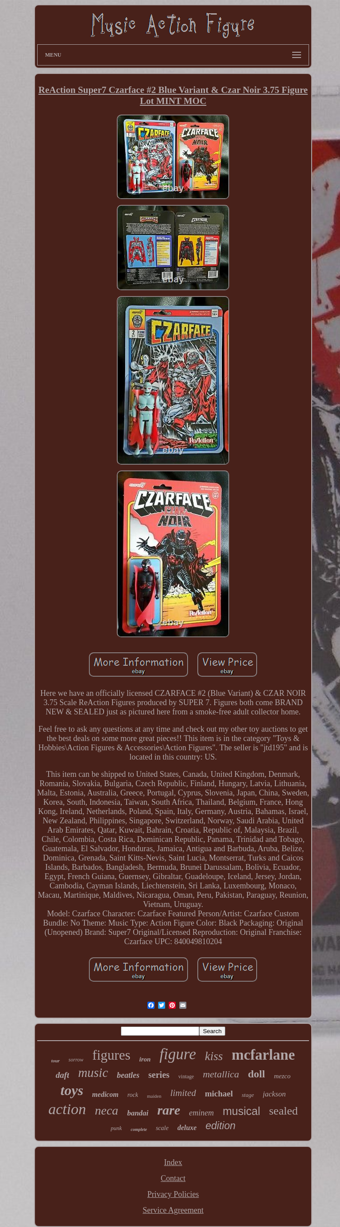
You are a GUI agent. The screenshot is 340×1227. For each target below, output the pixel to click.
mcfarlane (263, 1055)
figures (111, 1055)
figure (177, 1054)
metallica (221, 1074)
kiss (214, 1056)
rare (168, 1110)
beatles (128, 1075)
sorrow (76, 1060)
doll (256, 1074)
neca (106, 1110)
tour (55, 1060)
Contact (173, 1178)
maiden (154, 1096)
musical (241, 1111)
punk (116, 1128)
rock (133, 1095)
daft (63, 1075)
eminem (201, 1112)
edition (220, 1125)
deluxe (187, 1127)
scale (162, 1128)
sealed (283, 1110)
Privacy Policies (173, 1194)
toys (72, 1090)
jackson (274, 1094)
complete (139, 1129)
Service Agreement (173, 1210)
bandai (137, 1113)
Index (173, 1162)
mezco (282, 1076)
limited (183, 1093)
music (93, 1072)
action (67, 1109)
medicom (105, 1094)
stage (248, 1095)
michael (219, 1093)
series (159, 1075)
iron (145, 1059)
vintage (186, 1076)
